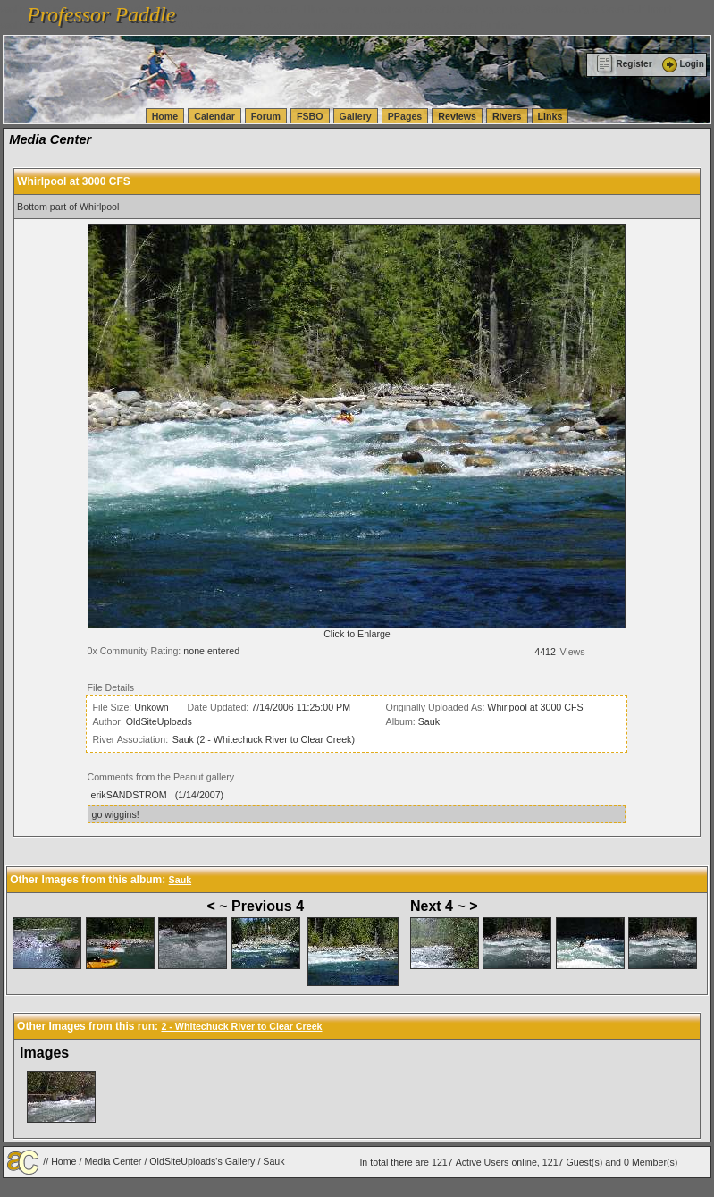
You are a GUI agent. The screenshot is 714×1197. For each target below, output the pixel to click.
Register (624, 64)
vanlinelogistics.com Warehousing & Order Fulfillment (411, 25)
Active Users (482, 1162)
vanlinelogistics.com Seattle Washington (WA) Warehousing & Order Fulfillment (505, 9)
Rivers (507, 116)
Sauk (429, 721)
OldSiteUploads (159, 721)
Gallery (356, 116)
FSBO (310, 116)
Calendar (214, 116)
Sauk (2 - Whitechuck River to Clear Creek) (263, 739)
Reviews (457, 116)
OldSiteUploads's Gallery (202, 1161)
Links (550, 116)
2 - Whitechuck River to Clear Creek (241, 1026)
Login (681, 64)
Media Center (112, 1161)
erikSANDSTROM (128, 794)
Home (165, 116)
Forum (266, 116)
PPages (405, 116)
